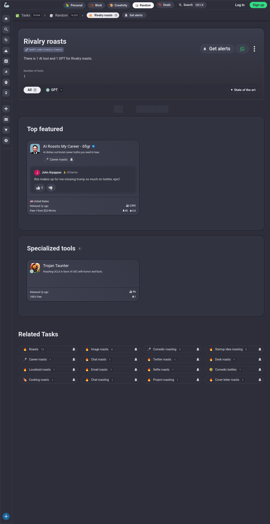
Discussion (146, 109)
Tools (129, 109)
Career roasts (59, 159)
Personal (76, 5)
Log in (239, 5)
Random (145, 5)
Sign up (258, 5)
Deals (164, 5)
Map (162, 109)
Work (98, 5)
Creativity (121, 5)
